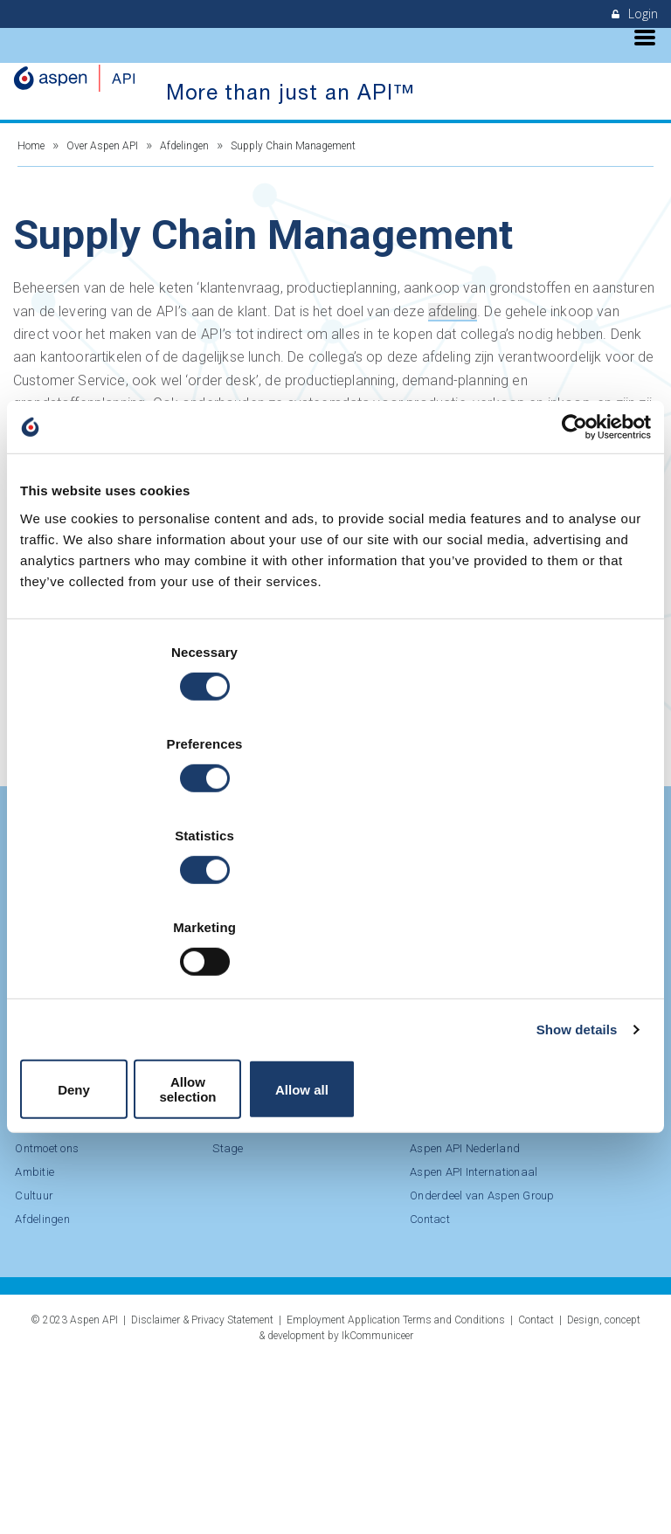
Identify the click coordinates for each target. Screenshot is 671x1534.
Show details (577, 895)
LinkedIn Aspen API (77, 992)
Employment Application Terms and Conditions (396, 1493)
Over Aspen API (102, 154)
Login (635, 13)
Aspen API (94, 1493)
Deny (123, 948)
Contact (123, 1399)
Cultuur (524, 1082)
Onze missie (134, 1205)
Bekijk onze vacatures (117, 1036)
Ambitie (524, 1059)
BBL (23, 1248)
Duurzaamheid (142, 1228)
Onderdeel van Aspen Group (130, 1357)
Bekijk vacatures (87, 495)
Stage (28, 1272)
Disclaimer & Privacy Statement (202, 1493)
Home (31, 154)
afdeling (452, 319)
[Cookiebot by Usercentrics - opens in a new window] (574, 576)
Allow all (548, 948)
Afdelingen (184, 154)
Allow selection (335, 948)
